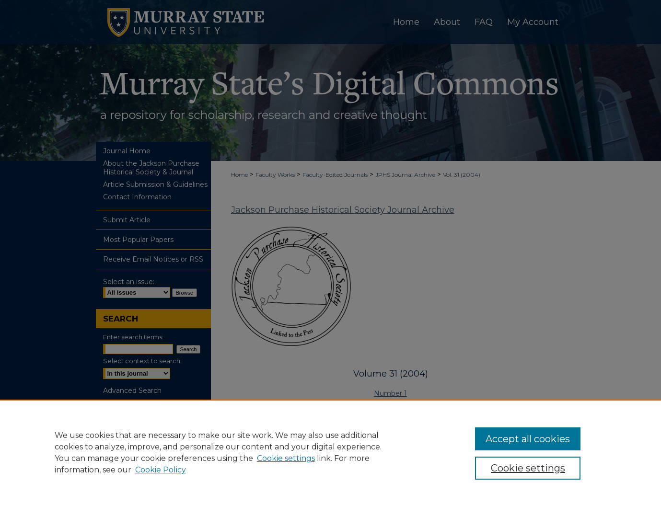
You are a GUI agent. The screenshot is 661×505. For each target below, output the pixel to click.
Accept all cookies (528, 439)
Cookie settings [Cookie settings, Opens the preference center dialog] (528, 468)
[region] (330, 452)
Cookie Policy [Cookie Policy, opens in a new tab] (160, 469)
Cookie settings (286, 458)
